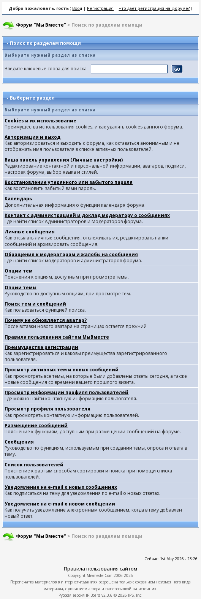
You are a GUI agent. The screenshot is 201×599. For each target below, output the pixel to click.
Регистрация (100, 8)
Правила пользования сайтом (100, 568)
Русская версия (72, 595)
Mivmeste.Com (99, 575)
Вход (77, 8)
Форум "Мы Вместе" (41, 25)
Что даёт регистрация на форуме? (154, 8)
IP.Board (93, 595)
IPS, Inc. (135, 595)
